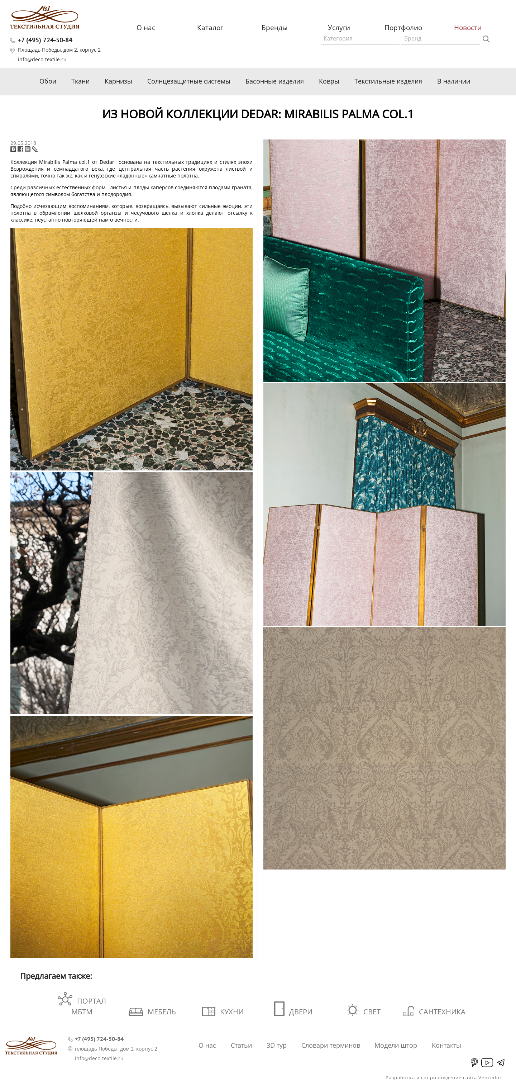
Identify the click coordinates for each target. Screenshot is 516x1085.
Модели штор (395, 1045)
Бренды (275, 27)
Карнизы (118, 81)
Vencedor (490, 1077)
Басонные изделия (274, 81)
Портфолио (403, 27)
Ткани (80, 81)
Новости (468, 27)
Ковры (329, 81)
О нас (146, 27)
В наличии (453, 81)
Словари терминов (330, 1045)
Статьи (241, 1045)
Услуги (339, 27)
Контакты (446, 1045)
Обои (47, 81)
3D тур (277, 1045)
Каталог (210, 27)
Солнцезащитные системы (188, 81)
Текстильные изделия (388, 81)
